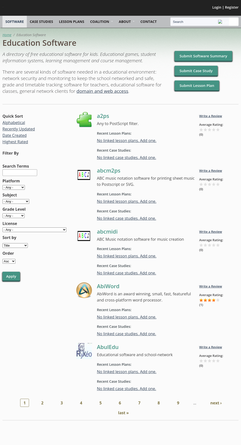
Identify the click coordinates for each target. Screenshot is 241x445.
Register (232, 7)
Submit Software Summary (203, 55)
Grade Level (14, 209)
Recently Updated (18, 129)
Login (216, 7)
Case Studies (41, 21)
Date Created (14, 135)
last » (123, 412)
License (9, 223)
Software (14, 21)
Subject (9, 195)
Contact (148, 21)
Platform (11, 181)
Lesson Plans (71, 21)
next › (216, 403)
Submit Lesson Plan (197, 85)
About (125, 21)
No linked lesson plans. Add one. (126, 140)
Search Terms (15, 166)
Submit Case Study (196, 70)
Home (7, 34)
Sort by (9, 237)
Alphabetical (13, 122)
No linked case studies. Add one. (126, 157)
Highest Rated (15, 141)
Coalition (99, 21)
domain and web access (102, 91)
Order (8, 253)
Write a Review (210, 116)
